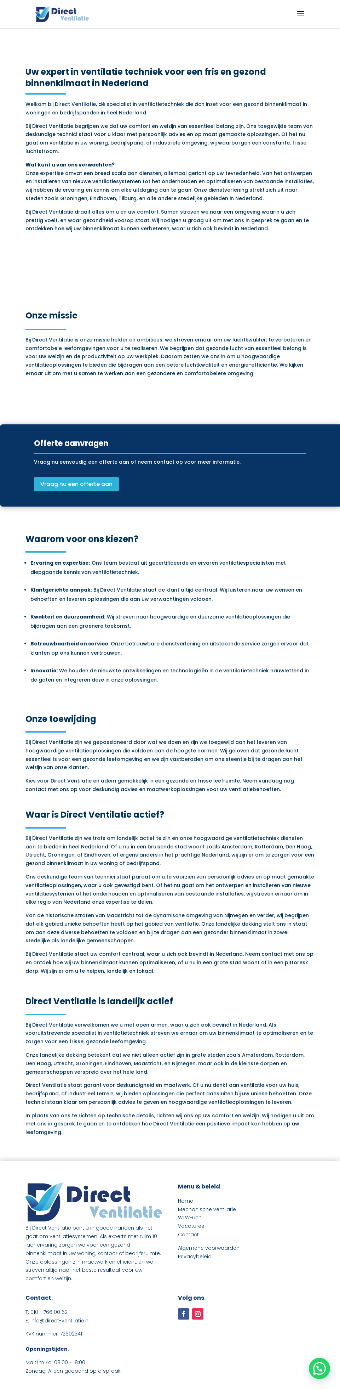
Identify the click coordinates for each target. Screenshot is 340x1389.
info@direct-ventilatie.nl (60, 1320)
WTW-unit (189, 1217)
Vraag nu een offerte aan (76, 484)
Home (185, 1200)
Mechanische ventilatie (207, 1209)
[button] (319, 1368)
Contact (188, 1234)
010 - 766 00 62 (49, 1312)
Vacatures (191, 1226)
